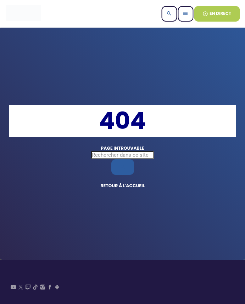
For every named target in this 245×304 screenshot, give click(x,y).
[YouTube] (13, 288)
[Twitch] (28, 288)
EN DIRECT (216, 14)
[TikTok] (35, 288)
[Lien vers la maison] (23, 13)
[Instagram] (42, 288)
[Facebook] (50, 288)
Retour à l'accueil (122, 186)
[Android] (57, 288)
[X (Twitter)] (21, 288)
